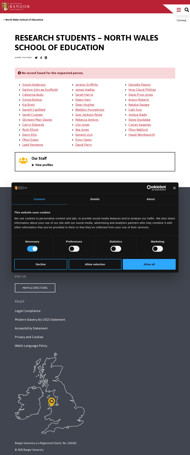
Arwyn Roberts (138, 100)
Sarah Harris (84, 95)
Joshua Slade (137, 115)
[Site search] (187, 9)
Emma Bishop (32, 100)
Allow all (149, 264)
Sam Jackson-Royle (88, 115)
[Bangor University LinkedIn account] (46, 58)
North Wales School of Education (24, 19)
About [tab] (151, 199)
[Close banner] (174, 188)
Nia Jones (82, 130)
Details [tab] (95, 199)
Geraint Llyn (84, 135)
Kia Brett (28, 105)
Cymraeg (181, 20)
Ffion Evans (30, 140)
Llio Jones (82, 125)
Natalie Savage (138, 105)
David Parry (83, 145)
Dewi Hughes (84, 105)
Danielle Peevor (139, 85)
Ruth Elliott (30, 130)
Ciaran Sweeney (139, 125)
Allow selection (95, 264)
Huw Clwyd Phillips (142, 90)
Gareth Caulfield (33, 110)
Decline (41, 264)
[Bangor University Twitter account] (36, 58)
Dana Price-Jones (140, 95)
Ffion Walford (138, 130)
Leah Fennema (32, 145)
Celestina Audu (33, 95)
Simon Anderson (34, 85)
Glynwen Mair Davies (37, 120)
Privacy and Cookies (29, 337)
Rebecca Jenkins (86, 120)
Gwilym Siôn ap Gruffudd (40, 90)
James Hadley (85, 90)
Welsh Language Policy (31, 346)
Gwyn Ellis (29, 135)
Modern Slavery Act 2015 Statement (40, 319)
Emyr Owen (83, 140)
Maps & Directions (35, 287)
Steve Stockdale (139, 120)
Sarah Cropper (32, 115)
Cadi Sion (135, 110)
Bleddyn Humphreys (89, 110)
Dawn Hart (83, 100)
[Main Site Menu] (179, 9)
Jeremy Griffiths (86, 85)
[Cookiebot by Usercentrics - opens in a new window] (149, 188)
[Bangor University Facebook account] (41, 58)
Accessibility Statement (31, 328)
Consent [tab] (39, 199)
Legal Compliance (27, 311)
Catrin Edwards (33, 125)
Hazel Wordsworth (141, 135)
